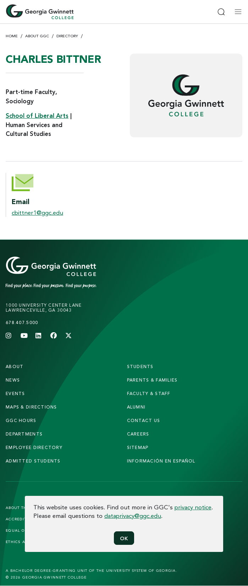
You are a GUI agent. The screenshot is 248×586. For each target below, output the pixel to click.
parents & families (152, 380)
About (14, 366)
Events (15, 393)
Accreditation (22, 519)
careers (138, 434)
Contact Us (143, 420)
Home (12, 35)
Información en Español (161, 461)
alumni (136, 407)
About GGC (37, 35)
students (140, 366)
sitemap (138, 447)
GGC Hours (21, 420)
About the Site (23, 507)
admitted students (33, 461)
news (13, 380)
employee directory (34, 447)
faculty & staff (149, 393)
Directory (67, 35)
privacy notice (193, 507)
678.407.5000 (22, 322)
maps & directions (31, 407)
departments (24, 434)
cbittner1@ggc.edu (37, 212)
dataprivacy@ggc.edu (132, 515)
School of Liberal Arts (37, 115)
